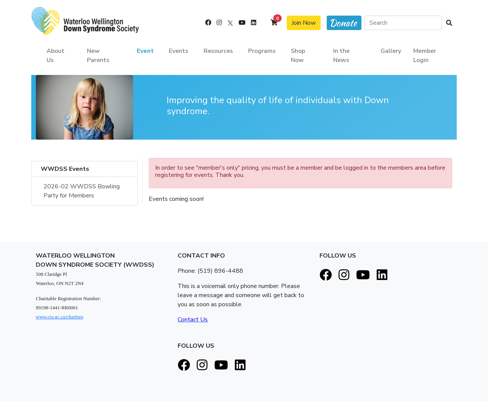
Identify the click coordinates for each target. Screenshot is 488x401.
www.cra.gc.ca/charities (59, 317)
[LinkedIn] (253, 23)
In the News (341, 55)
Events (178, 51)
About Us (55, 55)
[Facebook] (208, 23)
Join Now (304, 23)
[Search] (403, 23)
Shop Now (298, 55)
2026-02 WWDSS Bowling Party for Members (82, 191)
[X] (230, 23)
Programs (262, 51)
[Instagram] (219, 23)
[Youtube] (242, 23)
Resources (218, 51)
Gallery (390, 51)
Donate (343, 23)
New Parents (98, 55)
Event (145, 51)
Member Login (424, 55)
